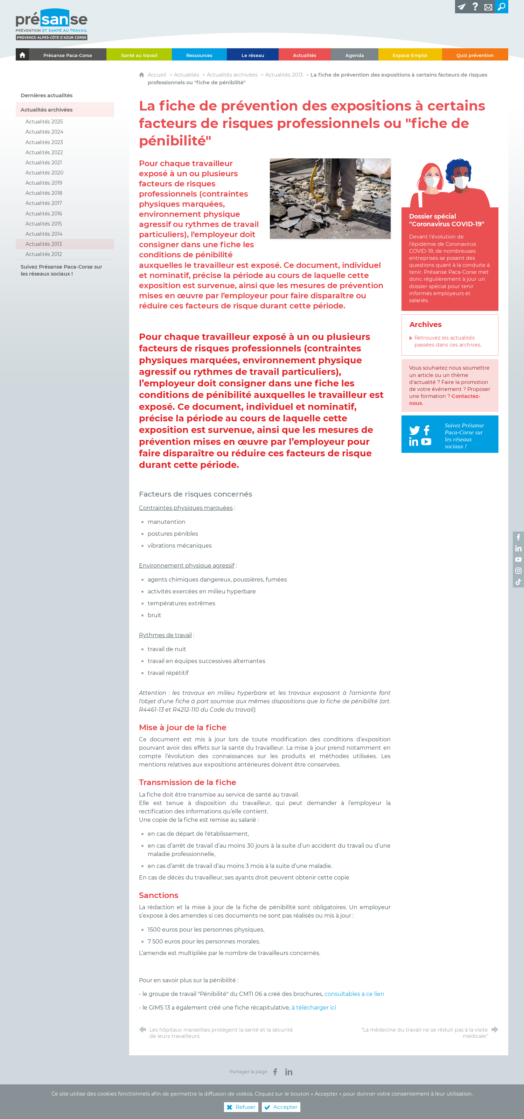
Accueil (158, 75)
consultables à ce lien (354, 994)
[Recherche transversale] (501, 6)
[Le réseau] (253, 54)
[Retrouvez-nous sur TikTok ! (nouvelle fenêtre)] (518, 581)
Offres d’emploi (230, 1092)
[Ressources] (199, 54)
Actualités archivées (232, 75)
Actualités (186, 75)
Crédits (363, 1092)
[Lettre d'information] (461, 6)
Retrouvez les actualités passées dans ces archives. (447, 341)
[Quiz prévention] (475, 54)
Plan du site (291, 1092)
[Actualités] (305, 54)
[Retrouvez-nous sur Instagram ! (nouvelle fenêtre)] (518, 570)
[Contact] (488, 6)
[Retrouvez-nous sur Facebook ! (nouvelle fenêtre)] (518, 537)
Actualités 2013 (284, 75)
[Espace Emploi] (410, 54)
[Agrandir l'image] (330, 198)
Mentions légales (330, 1092)
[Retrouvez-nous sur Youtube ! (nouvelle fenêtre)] (518, 559)
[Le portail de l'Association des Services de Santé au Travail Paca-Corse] (22, 54)
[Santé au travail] (139, 54)
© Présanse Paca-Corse (180, 1092)
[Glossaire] (475, 6)
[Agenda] (354, 54)
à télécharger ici (314, 1007)
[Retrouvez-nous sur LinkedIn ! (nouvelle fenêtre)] (518, 548)
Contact (263, 1092)
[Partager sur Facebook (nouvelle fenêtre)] (275, 1072)
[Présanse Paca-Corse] (68, 54)
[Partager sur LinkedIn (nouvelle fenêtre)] (289, 1072)
